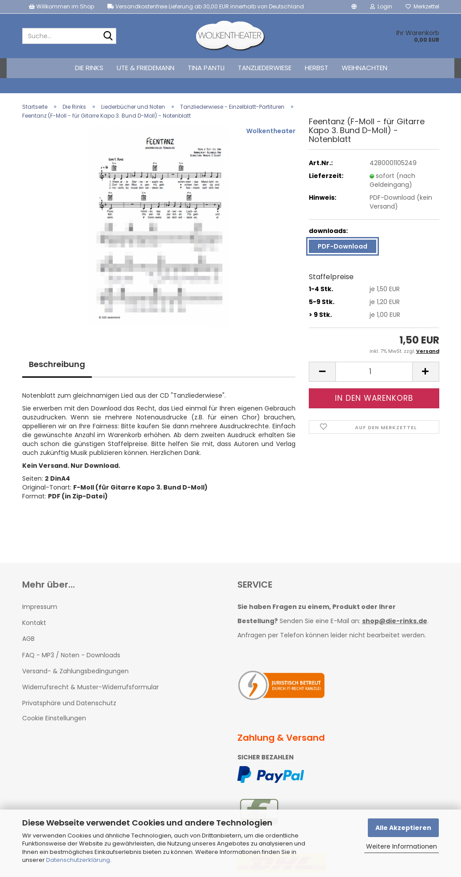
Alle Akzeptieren (403, 827)
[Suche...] (107, 36)
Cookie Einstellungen (54, 718)
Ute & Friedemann (145, 67)
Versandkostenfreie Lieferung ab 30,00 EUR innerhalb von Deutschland (205, 6)
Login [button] (381, 6)
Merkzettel (422, 6)
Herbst (316, 67)
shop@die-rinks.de (394, 620)
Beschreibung (57, 364)
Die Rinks (89, 67)
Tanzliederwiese (265, 67)
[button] (354, 6)
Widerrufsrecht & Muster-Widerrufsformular (90, 687)
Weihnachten (364, 67)
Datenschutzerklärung (78, 860)
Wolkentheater (271, 130)
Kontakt (34, 622)
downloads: (328, 230)
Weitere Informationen (401, 846)
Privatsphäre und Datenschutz (69, 703)
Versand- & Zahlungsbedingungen (75, 671)
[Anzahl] (373, 372)
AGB (28, 638)
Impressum (39, 606)
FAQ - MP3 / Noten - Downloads (71, 655)
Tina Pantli (206, 67)
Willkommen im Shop (61, 6)
